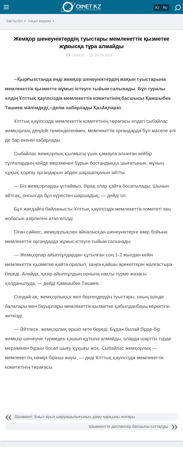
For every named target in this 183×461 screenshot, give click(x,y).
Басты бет (14, 21)
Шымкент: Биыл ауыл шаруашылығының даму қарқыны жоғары (75, 417)
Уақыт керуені (39, 21)
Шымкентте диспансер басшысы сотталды (128, 426)
